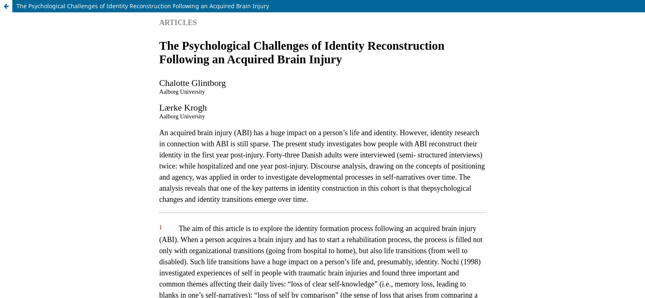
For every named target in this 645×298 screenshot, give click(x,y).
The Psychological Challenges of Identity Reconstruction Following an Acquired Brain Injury (142, 6)
